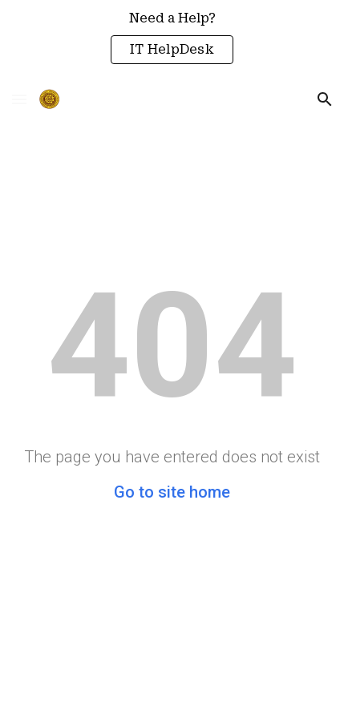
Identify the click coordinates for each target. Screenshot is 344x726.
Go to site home (172, 492)
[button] (19, 99)
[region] (172, 38)
